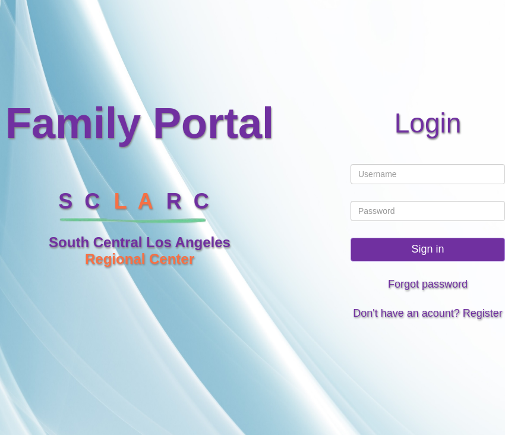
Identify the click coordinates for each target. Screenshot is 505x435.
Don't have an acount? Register (428, 313)
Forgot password (428, 284)
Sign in (427, 249)
